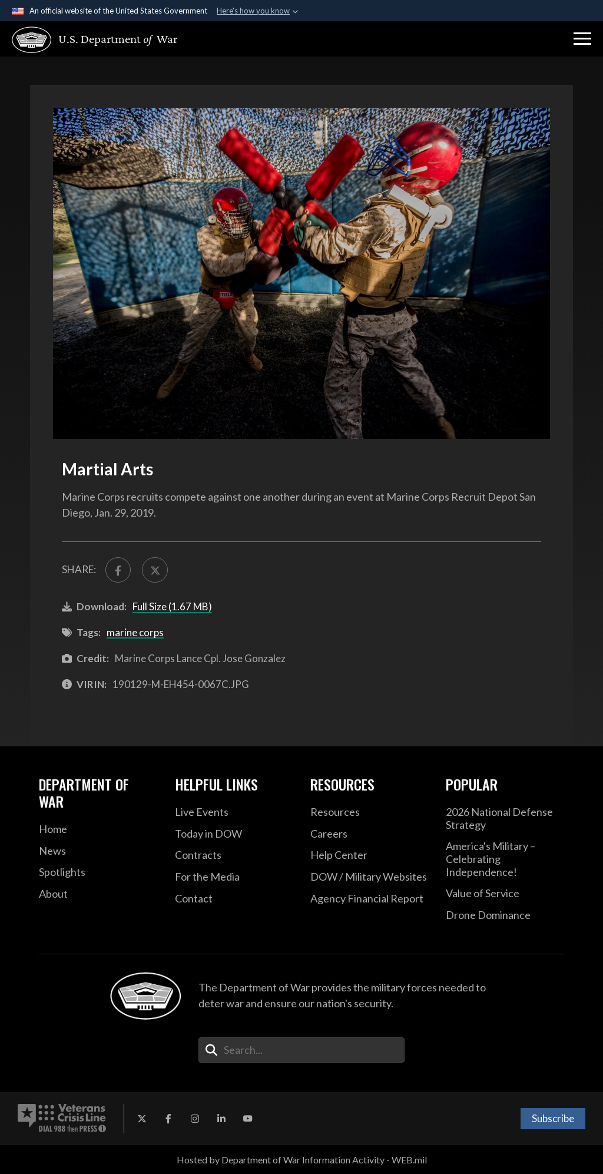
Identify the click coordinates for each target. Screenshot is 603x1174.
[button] (582, 38)
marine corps (135, 632)
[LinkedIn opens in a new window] (221, 1118)
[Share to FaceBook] (118, 570)
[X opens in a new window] (142, 1118)
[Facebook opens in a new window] (168, 1118)
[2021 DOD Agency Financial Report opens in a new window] (369, 898)
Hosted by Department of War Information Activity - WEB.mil (302, 1159)
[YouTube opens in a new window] (248, 1118)
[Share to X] (154, 570)
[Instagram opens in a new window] (195, 1118)
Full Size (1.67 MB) (172, 606)
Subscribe (553, 1118)
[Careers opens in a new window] (369, 834)
